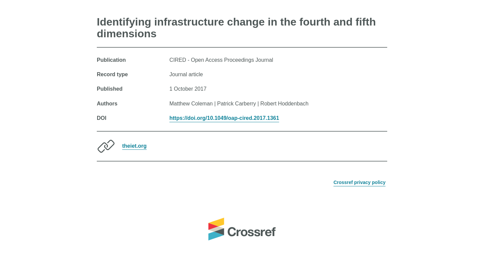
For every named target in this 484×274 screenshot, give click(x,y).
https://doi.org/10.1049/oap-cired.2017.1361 (224, 118)
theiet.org (134, 145)
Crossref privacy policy (359, 182)
